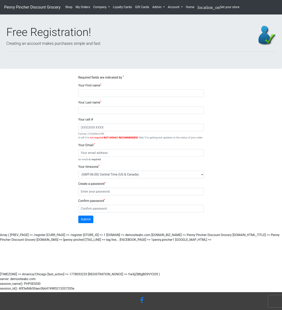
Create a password (92, 183)
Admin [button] (157, 7)
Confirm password (91, 201)
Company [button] (100, 7)
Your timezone (89, 166)
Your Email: (86, 145)
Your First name (89, 85)
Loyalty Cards (123, 7)
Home (191, 7)
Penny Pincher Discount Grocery (32, 7)
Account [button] (174, 7)
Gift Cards (143, 7)
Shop (69, 7)
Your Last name (89, 102)
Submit (86, 219)
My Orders (84, 7)
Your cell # (85, 119)
